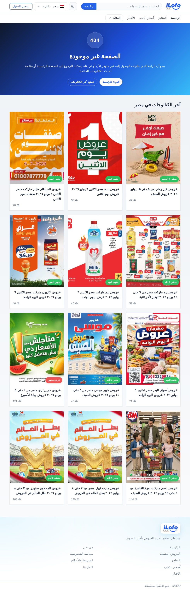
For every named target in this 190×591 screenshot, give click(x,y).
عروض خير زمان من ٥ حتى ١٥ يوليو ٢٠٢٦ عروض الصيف (154, 191)
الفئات (114, 17)
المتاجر (162, 17)
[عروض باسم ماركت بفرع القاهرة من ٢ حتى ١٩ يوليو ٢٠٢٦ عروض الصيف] (153, 448)
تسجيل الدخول (21, 6)
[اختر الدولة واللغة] (50, 6)
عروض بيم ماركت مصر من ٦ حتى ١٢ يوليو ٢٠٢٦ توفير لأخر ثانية (155, 296)
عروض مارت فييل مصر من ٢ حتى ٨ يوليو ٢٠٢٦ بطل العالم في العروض (95, 492)
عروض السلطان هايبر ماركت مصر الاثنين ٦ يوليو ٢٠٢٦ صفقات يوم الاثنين (38, 194)
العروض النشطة (170, 553)
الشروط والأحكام (82, 560)
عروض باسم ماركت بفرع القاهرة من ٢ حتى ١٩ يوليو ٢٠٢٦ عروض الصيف (153, 492)
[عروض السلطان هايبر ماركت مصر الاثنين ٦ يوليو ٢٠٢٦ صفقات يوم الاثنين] (37, 148)
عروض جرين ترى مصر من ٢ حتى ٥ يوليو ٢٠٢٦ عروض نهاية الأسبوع (38, 394)
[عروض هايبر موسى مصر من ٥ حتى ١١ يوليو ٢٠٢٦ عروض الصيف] (95, 351)
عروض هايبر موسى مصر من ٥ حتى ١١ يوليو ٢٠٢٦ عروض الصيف (96, 394)
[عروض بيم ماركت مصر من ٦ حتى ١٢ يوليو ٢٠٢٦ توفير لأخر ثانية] (153, 252)
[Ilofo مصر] (170, 528)
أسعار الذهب (146, 17)
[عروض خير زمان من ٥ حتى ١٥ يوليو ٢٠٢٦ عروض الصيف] (153, 148)
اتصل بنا (88, 567)
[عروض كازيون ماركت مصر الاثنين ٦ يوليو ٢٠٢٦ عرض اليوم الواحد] (37, 252)
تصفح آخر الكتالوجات (82, 81)
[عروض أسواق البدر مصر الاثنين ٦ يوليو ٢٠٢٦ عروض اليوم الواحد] (153, 351)
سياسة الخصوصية (81, 553)
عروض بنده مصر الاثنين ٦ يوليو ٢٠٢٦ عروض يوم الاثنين (95, 191)
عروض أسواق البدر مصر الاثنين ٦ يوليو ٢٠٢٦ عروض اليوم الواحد (156, 394)
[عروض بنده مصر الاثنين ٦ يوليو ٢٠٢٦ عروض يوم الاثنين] (95, 148)
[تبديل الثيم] (73, 6)
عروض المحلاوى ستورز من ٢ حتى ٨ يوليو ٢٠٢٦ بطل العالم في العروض (37, 492)
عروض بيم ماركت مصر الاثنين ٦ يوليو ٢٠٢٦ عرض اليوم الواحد (98, 296)
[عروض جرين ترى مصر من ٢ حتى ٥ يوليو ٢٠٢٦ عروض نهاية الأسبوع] (37, 351)
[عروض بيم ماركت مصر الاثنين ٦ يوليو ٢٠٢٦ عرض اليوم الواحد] (95, 252)
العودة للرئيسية (110, 81)
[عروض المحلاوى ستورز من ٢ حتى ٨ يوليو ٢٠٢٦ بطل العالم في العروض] (37, 448)
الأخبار (131, 17)
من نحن (88, 547)
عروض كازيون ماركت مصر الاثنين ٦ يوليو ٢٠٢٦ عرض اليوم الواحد (37, 296)
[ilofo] (173, 6)
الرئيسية (175, 17)
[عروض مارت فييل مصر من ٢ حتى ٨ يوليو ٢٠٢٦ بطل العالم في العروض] (95, 448)
